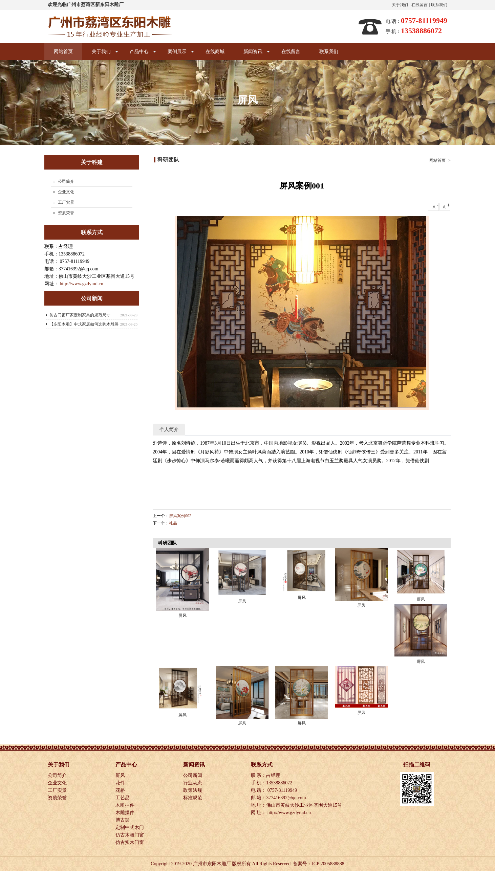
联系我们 (439, 4)
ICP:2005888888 (328, 863)
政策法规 (193, 790)
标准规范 (193, 797)
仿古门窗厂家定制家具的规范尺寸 (79, 315)
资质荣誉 (66, 212)
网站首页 (63, 51)
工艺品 (123, 797)
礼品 (173, 523)
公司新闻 (193, 775)
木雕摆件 (125, 812)
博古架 (123, 820)
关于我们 (400, 4)
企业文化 (66, 191)
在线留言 (419, 4)
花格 (120, 790)
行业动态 (193, 782)
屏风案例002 (180, 515)
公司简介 (66, 181)
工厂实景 (66, 202)
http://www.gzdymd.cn (81, 283)
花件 (120, 782)
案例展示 (176, 54)
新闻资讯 (252, 54)
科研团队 (168, 159)
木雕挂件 (125, 805)
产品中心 (138, 54)
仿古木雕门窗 (130, 835)
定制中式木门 (130, 827)
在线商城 (215, 51)
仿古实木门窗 (130, 842)
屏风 (182, 615)
